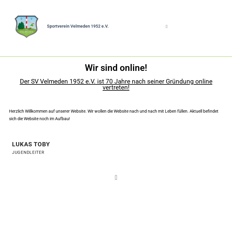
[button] (166, 26)
